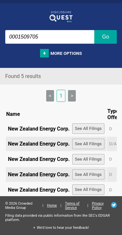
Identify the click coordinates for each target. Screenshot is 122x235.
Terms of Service (72, 205)
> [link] (72, 96)
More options (66, 53)
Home (52, 205)
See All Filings (88, 128)
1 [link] (61, 96)
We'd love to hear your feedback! (63, 228)
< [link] (50, 96)
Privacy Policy (97, 205)
